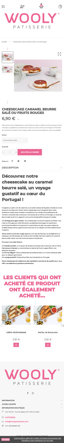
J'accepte (5, 439)
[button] (22, 6)
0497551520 (10, 417)
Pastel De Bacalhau (48, 332)
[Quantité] (10, 152)
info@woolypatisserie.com (16, 422)
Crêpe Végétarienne (16, 332)
